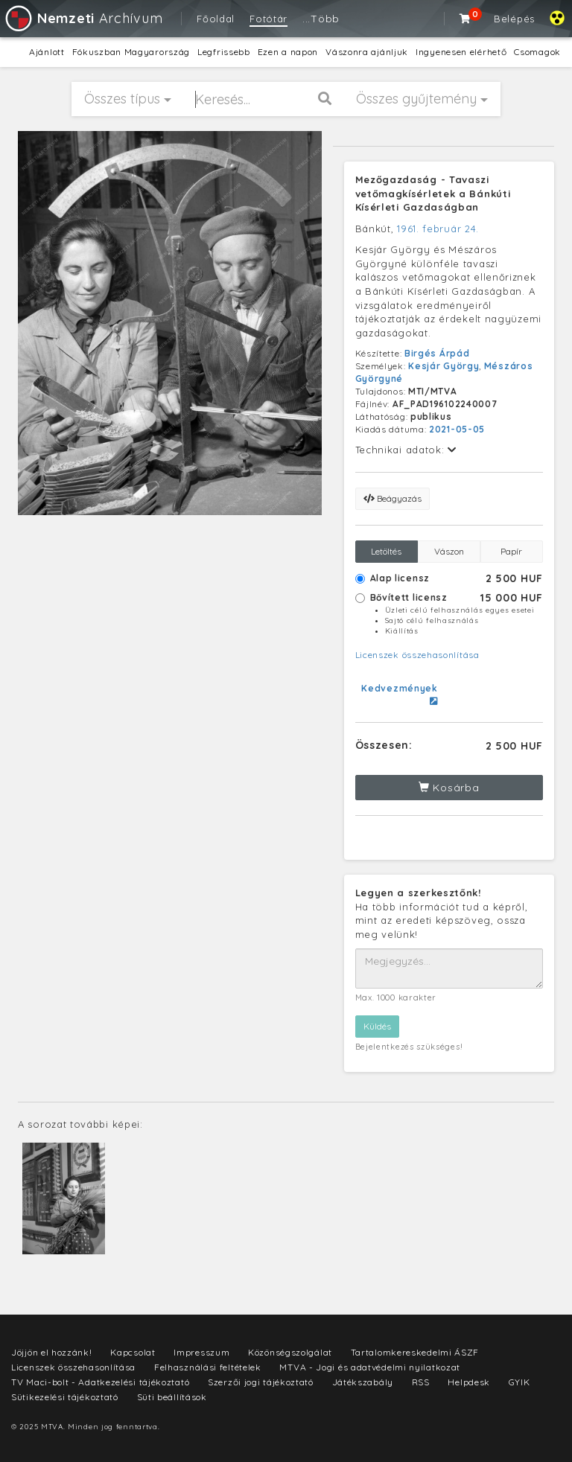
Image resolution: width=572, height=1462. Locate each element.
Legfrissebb (223, 51)
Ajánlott (47, 51)
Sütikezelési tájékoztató (64, 1396)
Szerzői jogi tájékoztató (261, 1382)
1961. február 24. (438, 228)
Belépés (514, 19)
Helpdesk (469, 1382)
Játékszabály (362, 1382)
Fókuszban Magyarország (131, 51)
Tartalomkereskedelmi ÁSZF (415, 1352)
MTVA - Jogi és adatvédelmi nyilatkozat (369, 1367)
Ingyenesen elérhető (461, 51)
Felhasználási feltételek (207, 1367)
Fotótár (268, 19)
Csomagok (537, 51)
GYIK (519, 1382)
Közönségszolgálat (290, 1352)
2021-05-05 (457, 429)
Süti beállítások (172, 1396)
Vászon (449, 551)
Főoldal (216, 19)
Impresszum (201, 1352)
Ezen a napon (288, 51)
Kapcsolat (132, 1352)
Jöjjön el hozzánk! (51, 1352)
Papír (511, 551)
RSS (421, 1382)
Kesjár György (443, 365)
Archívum (83, 18)
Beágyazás (392, 498)
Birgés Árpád (436, 353)
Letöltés (386, 551)
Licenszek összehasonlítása (417, 654)
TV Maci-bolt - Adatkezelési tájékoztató (100, 1382)
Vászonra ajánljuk (366, 51)
